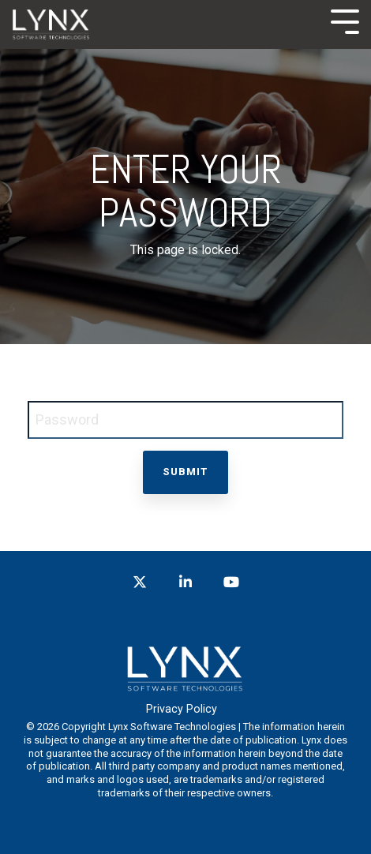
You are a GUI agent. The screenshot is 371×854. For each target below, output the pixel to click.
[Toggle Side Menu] (345, 20)
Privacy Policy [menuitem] (181, 709)
